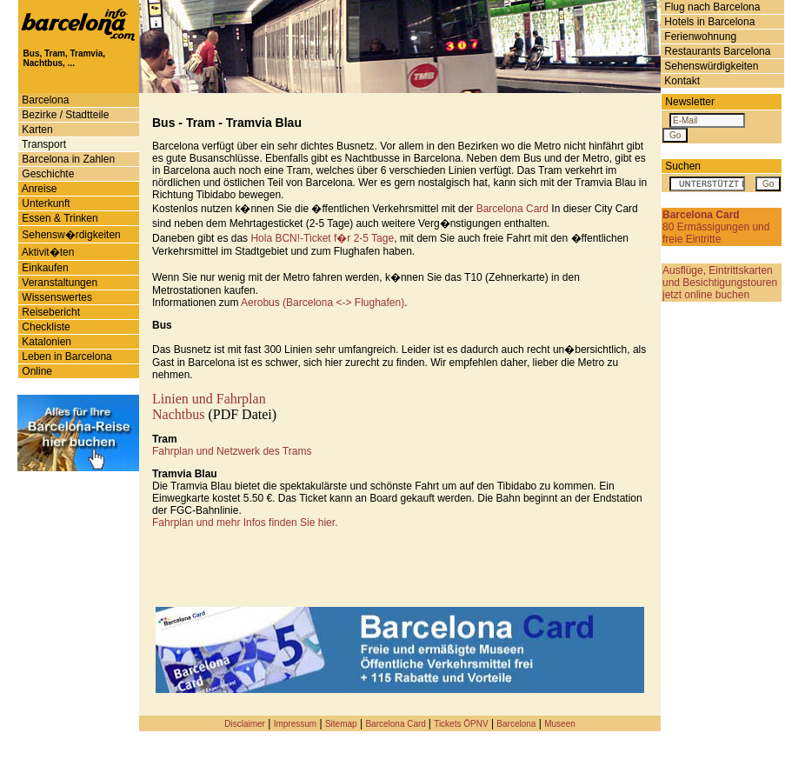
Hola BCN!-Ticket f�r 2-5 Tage (322, 238)
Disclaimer (244, 724)
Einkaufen (44, 268)
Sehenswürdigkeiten (710, 66)
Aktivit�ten (46, 252)
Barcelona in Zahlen (67, 159)
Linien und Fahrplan (209, 398)
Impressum (295, 724)
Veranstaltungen (58, 282)
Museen (559, 724)
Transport (42, 144)
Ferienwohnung (699, 36)
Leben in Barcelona (65, 356)
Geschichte (46, 174)
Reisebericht (49, 312)
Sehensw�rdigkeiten (70, 235)
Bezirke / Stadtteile (64, 115)
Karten (36, 129)
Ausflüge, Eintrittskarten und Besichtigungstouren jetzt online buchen (719, 282)
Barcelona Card (512, 209)
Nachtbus (178, 414)
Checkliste (44, 327)
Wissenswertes (55, 297)
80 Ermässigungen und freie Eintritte (715, 227)
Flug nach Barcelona (711, 7)
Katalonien (45, 342)
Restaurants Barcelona (716, 51)
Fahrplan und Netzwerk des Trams (231, 451)
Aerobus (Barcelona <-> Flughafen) (322, 302)
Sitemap (341, 724)
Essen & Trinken (58, 218)
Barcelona (44, 100)
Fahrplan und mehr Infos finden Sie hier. (244, 522)
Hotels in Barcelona (708, 22)
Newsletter (690, 102)
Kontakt (681, 81)
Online (35, 371)
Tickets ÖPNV (461, 724)
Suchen (683, 166)
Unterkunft (44, 203)
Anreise (38, 189)
